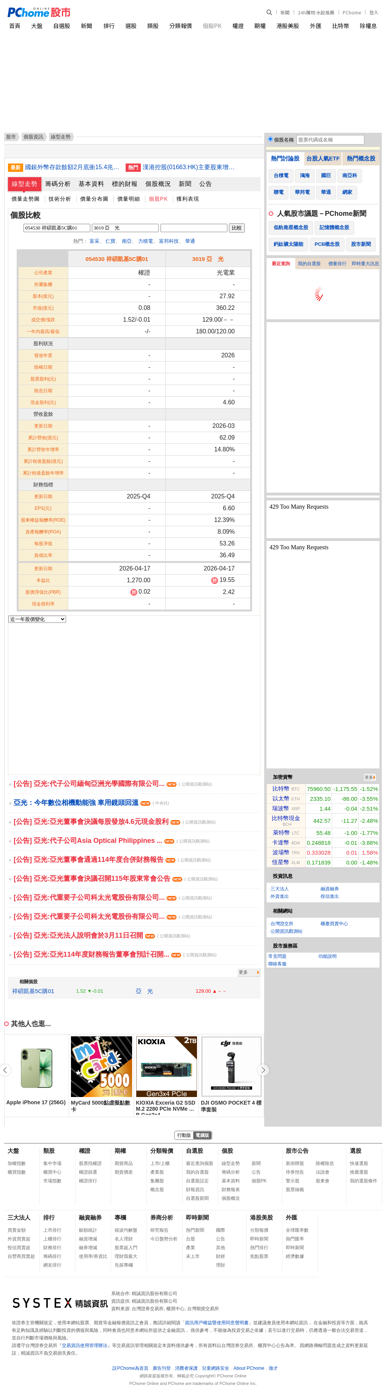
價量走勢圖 (25, 199)
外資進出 (280, 896)
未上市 (193, 1256)
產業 (190, 1247)
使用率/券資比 (93, 1256)
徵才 (273, 1368)
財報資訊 (195, 1189)
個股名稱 (284, 140)
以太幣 (281, 798)
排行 (109, 26)
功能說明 (327, 956)
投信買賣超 (19, 1247)
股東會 (322, 1181)
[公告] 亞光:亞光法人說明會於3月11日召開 (102, 935)
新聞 (285, 12)
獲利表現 (187, 199)
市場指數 (52, 1181)
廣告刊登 (162, 1368)
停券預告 (295, 1172)
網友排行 (52, 1265)
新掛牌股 (295, 1163)
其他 (220, 1247)
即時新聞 (197, 1217)
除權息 (368, 26)
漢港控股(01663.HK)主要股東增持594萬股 (190, 167)
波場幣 (281, 852)
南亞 (127, 241)
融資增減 (88, 1239)
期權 (260, 26)
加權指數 (17, 1163)
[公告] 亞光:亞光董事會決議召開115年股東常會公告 (115, 878)
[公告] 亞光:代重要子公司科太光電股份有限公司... (113, 897)
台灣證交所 (282, 923)
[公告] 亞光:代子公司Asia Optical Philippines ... (112, 840)
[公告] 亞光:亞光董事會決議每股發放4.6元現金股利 (115, 821)
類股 (153, 26)
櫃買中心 (52, 1172)
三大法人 (280, 888)
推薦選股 (359, 1172)
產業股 (157, 1172)
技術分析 (60, 199)
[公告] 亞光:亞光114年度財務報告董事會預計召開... (115, 954)
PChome (352, 12)
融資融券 (330, 888)
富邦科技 (169, 241)
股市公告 (297, 1150)
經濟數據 (295, 1256)
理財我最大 (126, 1256)
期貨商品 (124, 1163)
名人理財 (124, 1239)
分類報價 (180, 26)
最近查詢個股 (199, 1163)
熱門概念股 (361, 158)
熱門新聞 (195, 1230)
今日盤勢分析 (164, 1239)
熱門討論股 (285, 158)
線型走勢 (25, 184)
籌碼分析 (58, 184)
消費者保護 (186, 1368)
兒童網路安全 (215, 1368)
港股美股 (287, 26)
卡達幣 (280, 842)
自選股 (61, 26)
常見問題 (277, 956)
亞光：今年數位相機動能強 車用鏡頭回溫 (91, 802)
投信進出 (330, 896)
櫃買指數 (17, 1172)
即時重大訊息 (365, 263)
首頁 (14, 26)
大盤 (37, 26)
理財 (220, 1265)
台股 (190, 1239)
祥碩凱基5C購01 (33, 991)
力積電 (145, 241)
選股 (131, 26)
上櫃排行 (52, 1239)
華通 (190, 241)
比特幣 (340, 26)
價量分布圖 (94, 199)
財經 (220, 1256)
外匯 (315, 26)
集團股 (157, 1181)
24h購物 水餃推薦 (316, 12)
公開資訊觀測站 (286, 931)
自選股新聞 (197, 1198)
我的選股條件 (363, 1181)
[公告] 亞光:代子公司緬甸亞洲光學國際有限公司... (113, 783)
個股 (227, 1150)
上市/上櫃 (160, 1163)
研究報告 (159, 1230)
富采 (94, 241)
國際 (220, 1230)
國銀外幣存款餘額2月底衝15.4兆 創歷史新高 (72, 167)
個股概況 (158, 184)
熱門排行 (259, 1247)
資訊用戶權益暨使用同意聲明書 (217, 1322)
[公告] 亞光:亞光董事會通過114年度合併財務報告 (112, 859)
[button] (263, 1070)
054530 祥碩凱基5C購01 (116, 259)
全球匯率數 (297, 1230)
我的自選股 (309, 263)
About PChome (248, 1368)
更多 (243, 972)
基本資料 (91, 184)
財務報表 (231, 1189)
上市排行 (52, 1230)
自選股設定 (197, 1181)
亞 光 (144, 991)
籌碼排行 (52, 1256)
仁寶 (110, 241)
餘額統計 (88, 1230)
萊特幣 (281, 832)
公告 (205, 184)
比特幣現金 (286, 818)
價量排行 (337, 263)
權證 (238, 26)
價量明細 (128, 199)
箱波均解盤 (126, 1230)
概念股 (157, 1189)
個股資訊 (33, 137)
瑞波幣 (280, 808)
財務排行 (52, 1247)
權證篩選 (88, 1172)
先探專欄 (124, 1265)
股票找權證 (90, 1163)
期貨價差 (124, 1172)
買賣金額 (17, 1230)
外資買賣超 (19, 1239)
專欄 (120, 1217)
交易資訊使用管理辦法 (84, 1345)
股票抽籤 (295, 1189)
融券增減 (88, 1247)
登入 (373, 12)
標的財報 (125, 184)
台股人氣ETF (323, 158)
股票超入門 (126, 1247)
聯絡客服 (277, 964)
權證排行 (88, 1181)
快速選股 (359, 1163)
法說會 (322, 1172)
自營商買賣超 (21, 1256)
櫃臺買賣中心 (334, 923)
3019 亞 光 (208, 259)
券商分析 (161, 1217)
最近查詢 (281, 263)
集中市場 (52, 1163)
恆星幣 (280, 862)
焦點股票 (259, 1256)
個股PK (212, 26)
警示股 (292, 1181)
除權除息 (325, 1163)
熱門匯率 (295, 1239)
